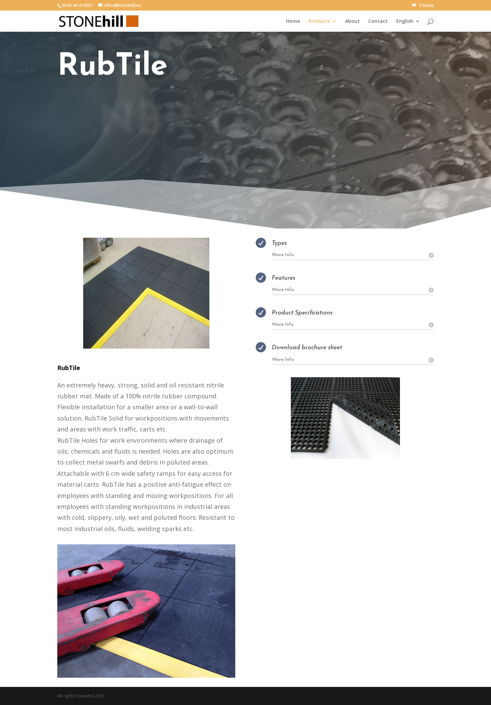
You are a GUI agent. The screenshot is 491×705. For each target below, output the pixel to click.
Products (319, 21)
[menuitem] (408, 25)
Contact (378, 21)
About (352, 21)
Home (293, 21)
